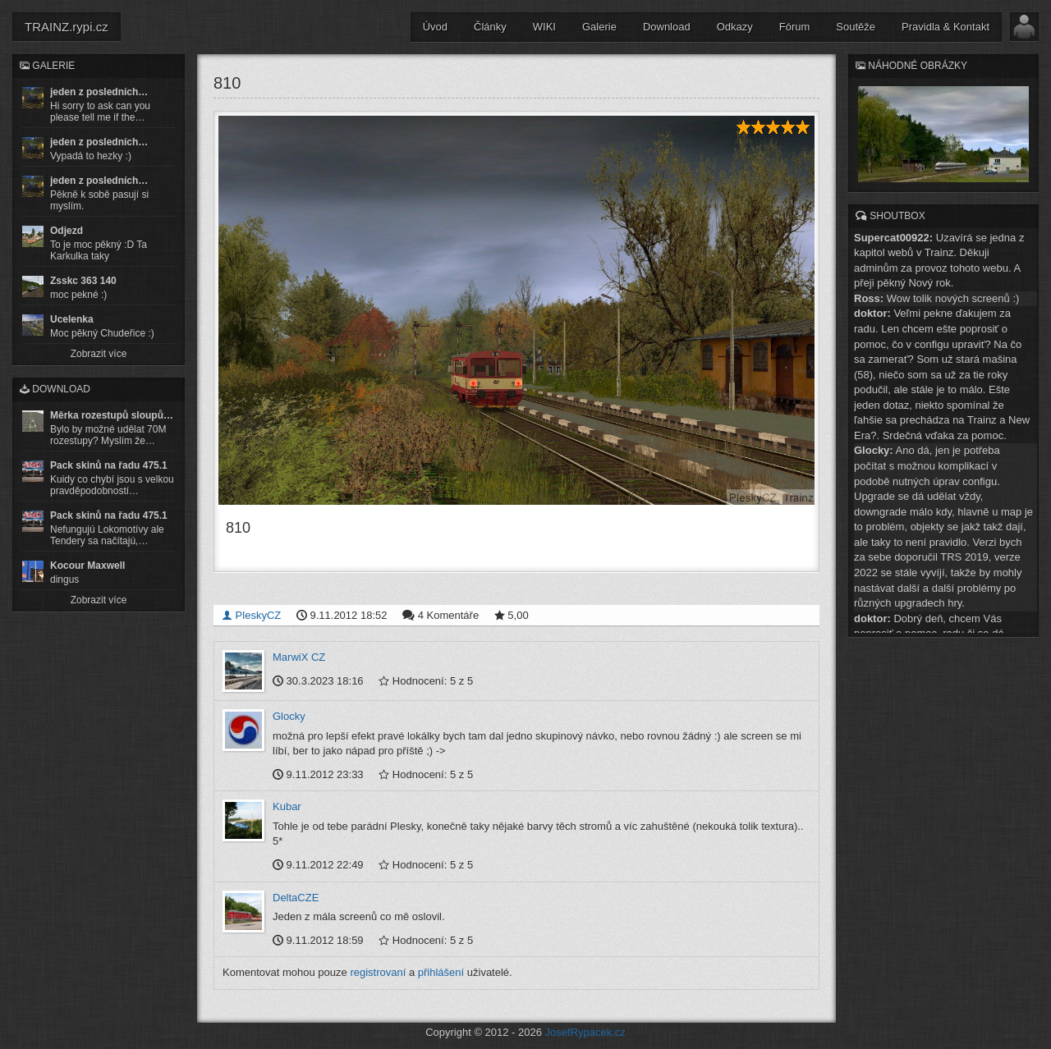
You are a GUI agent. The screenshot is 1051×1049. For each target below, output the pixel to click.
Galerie (599, 27)
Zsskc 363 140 (83, 280)
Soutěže (855, 27)
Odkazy (735, 27)
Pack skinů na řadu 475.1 (109, 465)
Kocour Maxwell (87, 565)
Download (667, 27)
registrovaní (378, 972)
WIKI (544, 27)
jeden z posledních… (99, 92)
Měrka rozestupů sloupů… (111, 415)
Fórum (794, 27)
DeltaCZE (296, 897)
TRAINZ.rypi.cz (66, 27)
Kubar (287, 806)
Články (490, 27)
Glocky (289, 716)
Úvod (435, 27)
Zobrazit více (99, 354)
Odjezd (66, 230)
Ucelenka (72, 319)
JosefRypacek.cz (585, 1032)
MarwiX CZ (299, 657)
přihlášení (441, 972)
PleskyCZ (251, 615)
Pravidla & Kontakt (945, 27)
